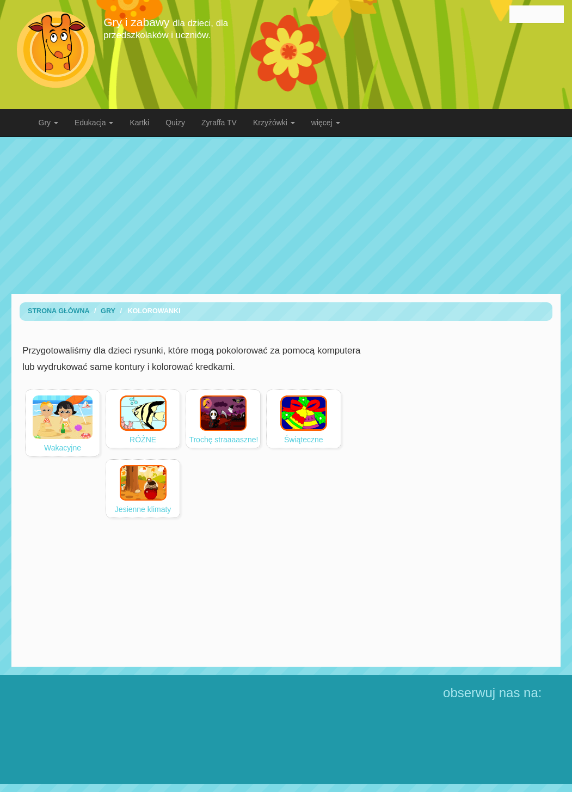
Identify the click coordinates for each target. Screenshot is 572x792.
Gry (108, 311)
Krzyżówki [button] (274, 122)
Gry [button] (48, 122)
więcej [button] (325, 122)
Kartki (139, 122)
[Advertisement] (294, 215)
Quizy (175, 122)
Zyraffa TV (219, 122)
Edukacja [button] (94, 122)
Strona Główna (59, 311)
